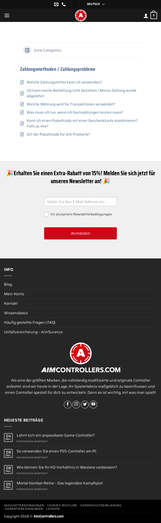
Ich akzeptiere (78, 214)
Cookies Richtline (62, 505)
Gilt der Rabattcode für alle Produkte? (58, 134)
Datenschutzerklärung (100, 505)
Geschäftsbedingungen (24, 505)
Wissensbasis (16, 313)
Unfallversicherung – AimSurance (33, 332)
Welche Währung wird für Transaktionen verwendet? (71, 104)
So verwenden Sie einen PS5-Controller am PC (57, 451)
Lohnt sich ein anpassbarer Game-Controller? (56, 435)
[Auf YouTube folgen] (93, 405)
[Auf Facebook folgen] (68, 405)
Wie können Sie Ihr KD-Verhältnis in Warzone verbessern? (67, 467)
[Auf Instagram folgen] (76, 405)
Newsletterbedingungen (92, 214)
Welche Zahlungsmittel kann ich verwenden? (64, 82)
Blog (8, 284)
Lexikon (52, 509)
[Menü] (7, 15)
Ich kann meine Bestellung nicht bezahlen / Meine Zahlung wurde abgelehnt (81, 93)
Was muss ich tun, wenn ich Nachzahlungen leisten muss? (75, 112)
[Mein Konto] (146, 15)
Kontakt (11, 303)
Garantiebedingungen (24, 509)
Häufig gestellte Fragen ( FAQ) (29, 322)
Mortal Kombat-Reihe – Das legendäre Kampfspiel (60, 483)
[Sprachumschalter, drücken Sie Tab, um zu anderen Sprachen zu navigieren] (94, 4)
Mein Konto (14, 294)
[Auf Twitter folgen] (85, 405)
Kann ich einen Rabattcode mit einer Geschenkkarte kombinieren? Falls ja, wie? (82, 123)
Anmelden (80, 233)
